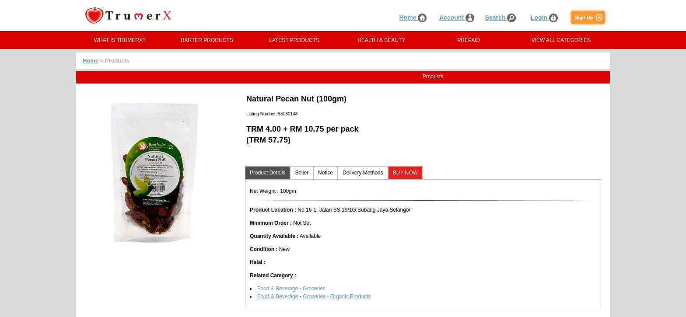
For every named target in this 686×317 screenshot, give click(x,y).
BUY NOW (405, 173)
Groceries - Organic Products (337, 296)
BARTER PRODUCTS (207, 40)
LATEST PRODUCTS (294, 40)
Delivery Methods (363, 173)
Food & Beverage (277, 289)
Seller (301, 173)
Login (544, 17)
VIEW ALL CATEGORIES (561, 40)
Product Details (267, 173)
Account (456, 17)
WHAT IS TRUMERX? (120, 40)
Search (500, 17)
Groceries (314, 289)
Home (413, 17)
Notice (325, 173)
